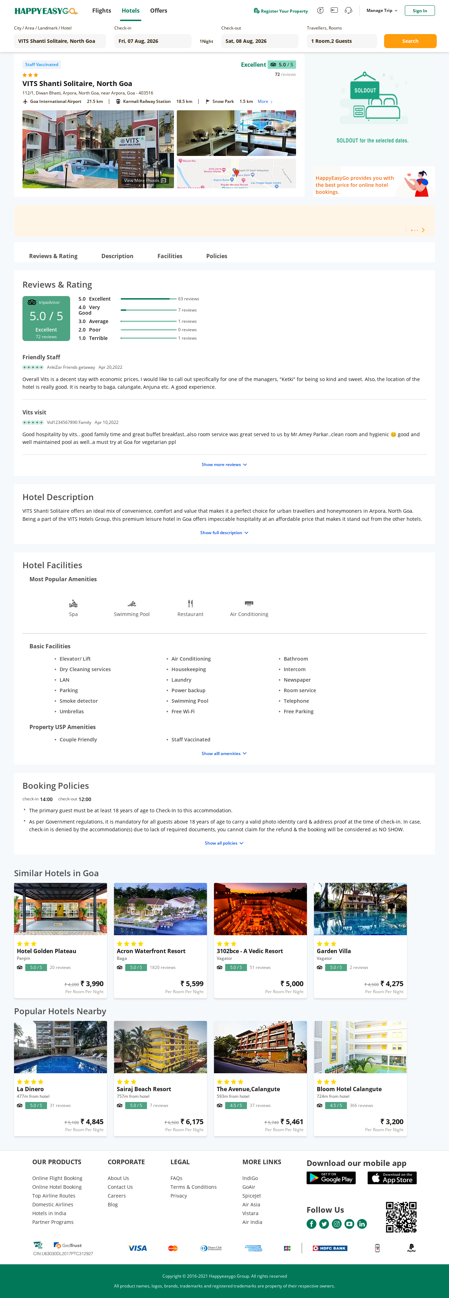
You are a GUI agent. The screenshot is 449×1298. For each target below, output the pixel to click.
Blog (113, 1204)
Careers (117, 1195)
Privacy (178, 1195)
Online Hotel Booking (57, 1187)
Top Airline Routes (53, 1195)
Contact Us (120, 1187)
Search (410, 41)
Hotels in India (49, 1213)
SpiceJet (251, 1195)
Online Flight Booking (57, 1178)
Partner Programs (53, 1222)
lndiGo (250, 1178)
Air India (252, 1222)
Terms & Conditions (193, 1187)
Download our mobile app (357, 1163)
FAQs (176, 1178)
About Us (118, 1178)
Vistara (250, 1213)
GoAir (248, 1187)
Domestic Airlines (52, 1204)
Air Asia (251, 1204)
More (266, 101)
